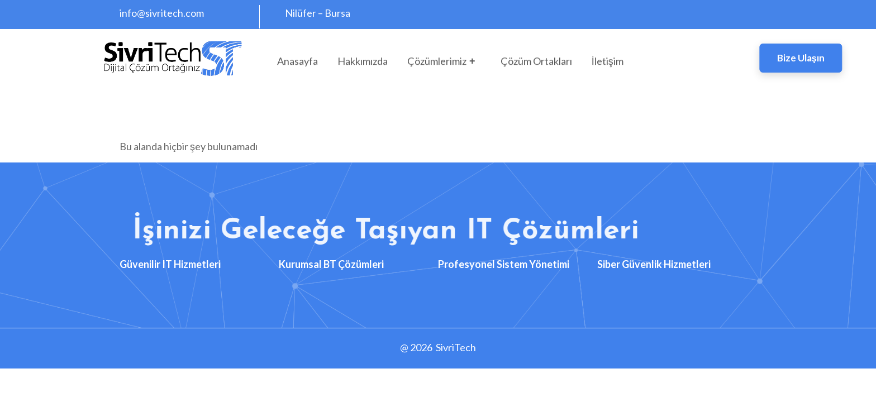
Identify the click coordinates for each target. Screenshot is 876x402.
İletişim (607, 64)
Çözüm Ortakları (536, 64)
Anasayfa (297, 64)
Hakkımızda (362, 64)
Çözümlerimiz (442, 63)
